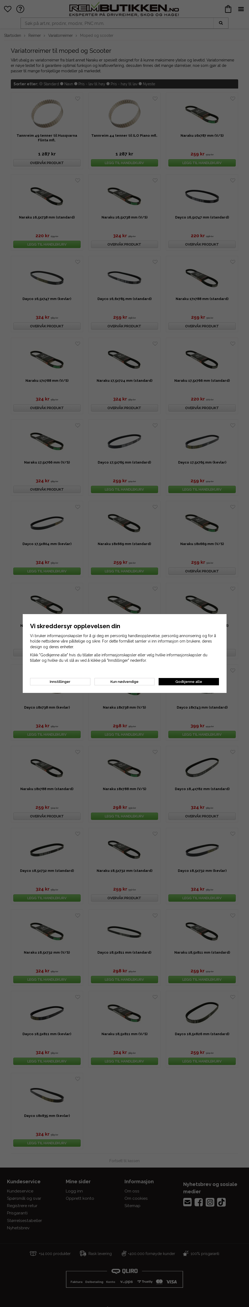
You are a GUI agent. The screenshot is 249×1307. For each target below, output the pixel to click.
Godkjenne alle (188, 682)
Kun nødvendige (124, 682)
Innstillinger (60, 682)
